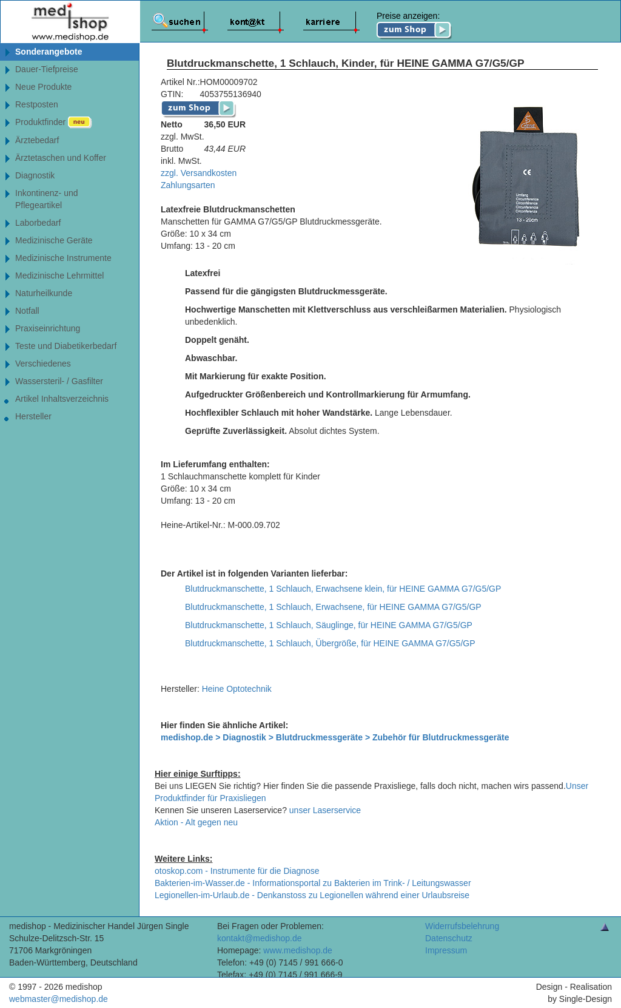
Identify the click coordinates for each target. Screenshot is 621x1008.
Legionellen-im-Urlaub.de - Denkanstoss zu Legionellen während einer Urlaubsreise (312, 895)
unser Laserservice (325, 810)
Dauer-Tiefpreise (46, 69)
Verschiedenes (43, 363)
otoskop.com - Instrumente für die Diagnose (237, 871)
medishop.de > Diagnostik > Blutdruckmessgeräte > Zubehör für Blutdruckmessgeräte (335, 737)
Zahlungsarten (188, 185)
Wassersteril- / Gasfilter (59, 381)
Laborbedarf (38, 223)
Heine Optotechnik (237, 689)
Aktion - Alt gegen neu (196, 822)
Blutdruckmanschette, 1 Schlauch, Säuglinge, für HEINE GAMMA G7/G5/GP (328, 625)
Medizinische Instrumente (63, 258)
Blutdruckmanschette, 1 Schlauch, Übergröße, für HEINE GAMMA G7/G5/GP (330, 643)
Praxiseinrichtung (47, 328)
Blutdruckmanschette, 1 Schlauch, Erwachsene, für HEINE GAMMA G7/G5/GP (333, 607)
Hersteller (33, 416)
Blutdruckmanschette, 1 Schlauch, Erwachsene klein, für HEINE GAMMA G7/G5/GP (343, 589)
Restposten (36, 104)
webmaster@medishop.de (58, 999)
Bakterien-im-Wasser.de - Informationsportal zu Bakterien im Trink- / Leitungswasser (313, 883)
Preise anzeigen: (414, 25)
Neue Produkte (43, 87)
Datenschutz (448, 938)
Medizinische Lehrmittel (59, 275)
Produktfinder (53, 123)
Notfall (27, 311)
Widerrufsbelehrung (462, 926)
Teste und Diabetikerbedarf (65, 346)
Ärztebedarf (37, 140)
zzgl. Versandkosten (199, 173)
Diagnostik (35, 175)
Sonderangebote (48, 51)
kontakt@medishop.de (259, 938)
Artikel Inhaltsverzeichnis (62, 399)
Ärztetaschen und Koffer (60, 158)
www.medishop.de (297, 950)
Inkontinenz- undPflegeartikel (46, 199)
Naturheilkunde (43, 293)
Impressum (446, 950)
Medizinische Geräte (54, 240)
